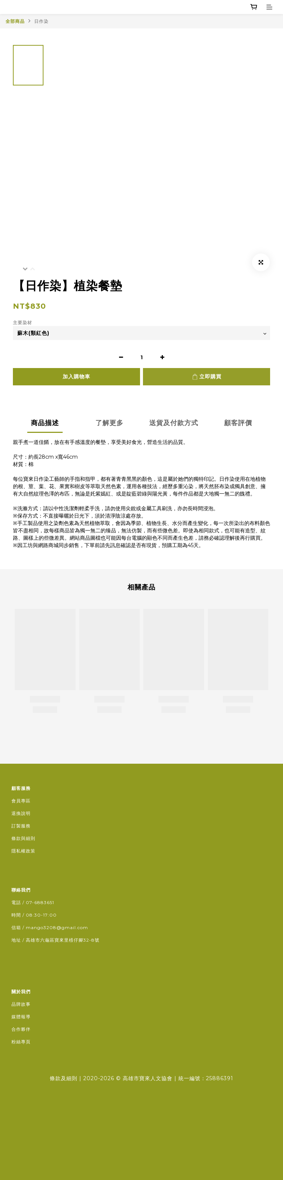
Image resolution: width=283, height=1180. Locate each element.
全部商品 (15, 21)
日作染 (41, 21)
